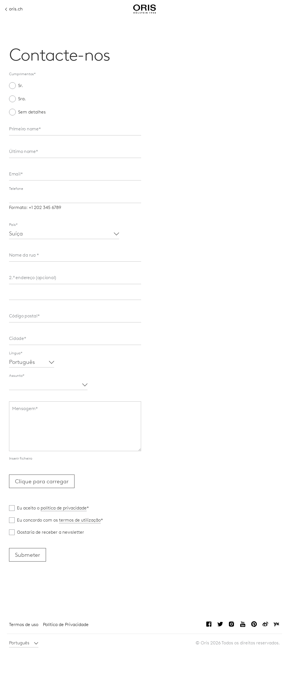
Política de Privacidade (66, 624)
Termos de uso (23, 624)
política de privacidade (64, 508)
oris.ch (14, 9)
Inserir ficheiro (20, 458)
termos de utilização (80, 520)
